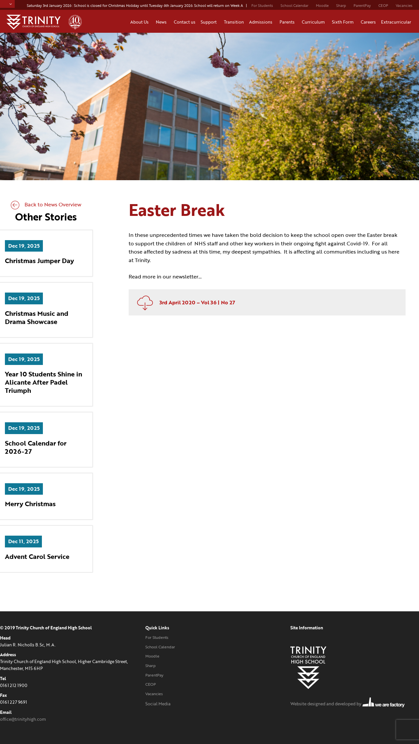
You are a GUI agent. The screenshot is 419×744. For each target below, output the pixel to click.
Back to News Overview (46, 204)
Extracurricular (397, 22)
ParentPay (362, 5)
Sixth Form (343, 22)
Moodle (322, 5)
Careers (368, 22)
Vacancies (404, 5)
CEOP (383, 5)
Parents (288, 22)
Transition (234, 22)
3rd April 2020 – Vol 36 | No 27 (183, 302)
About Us (140, 22)
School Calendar (294, 5)
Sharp (341, 5)
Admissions (261, 22)
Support (210, 22)
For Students (262, 5)
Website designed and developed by (347, 703)
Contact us (184, 22)
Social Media (158, 703)
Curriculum (314, 22)
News (162, 22)
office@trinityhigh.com (23, 719)
